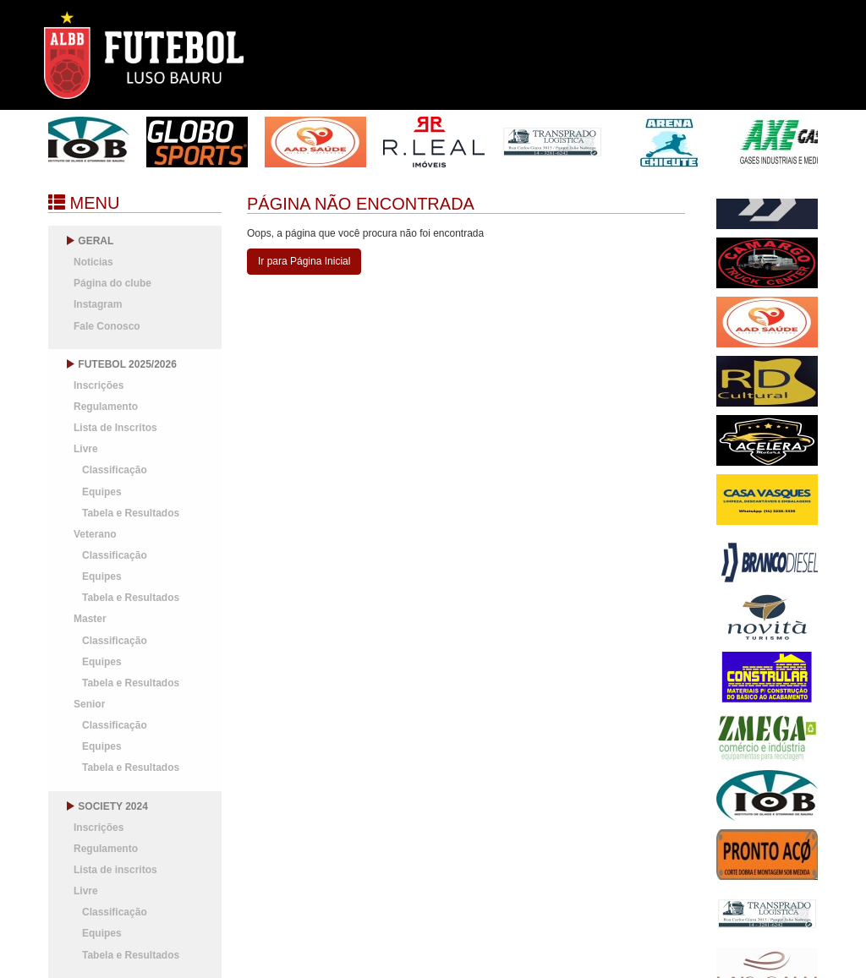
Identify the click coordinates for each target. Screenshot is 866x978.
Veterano (95, 534)
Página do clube (112, 283)
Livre (86, 449)
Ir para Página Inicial (304, 261)
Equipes (102, 492)
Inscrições (98, 385)
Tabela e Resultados (130, 513)
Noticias (93, 262)
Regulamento (106, 407)
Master (90, 619)
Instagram (98, 304)
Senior (89, 704)
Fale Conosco (107, 326)
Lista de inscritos (115, 870)
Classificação (114, 470)
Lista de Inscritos (115, 428)
